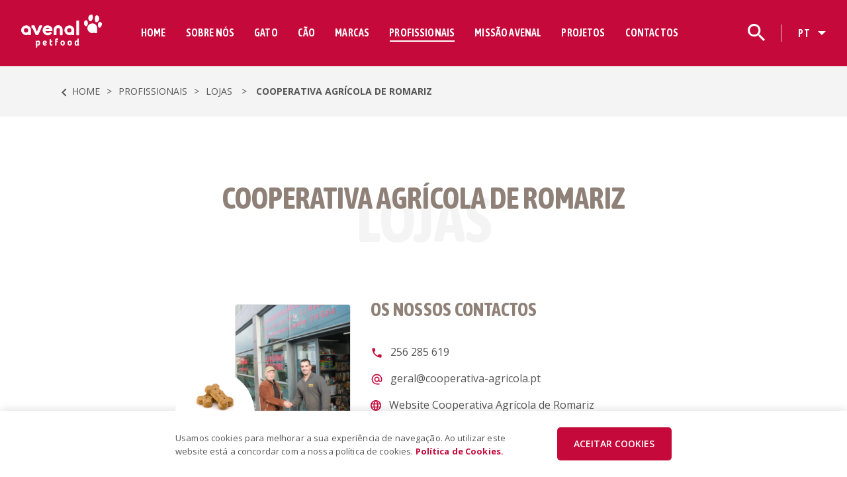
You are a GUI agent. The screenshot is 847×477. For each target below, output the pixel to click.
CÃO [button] (306, 32)
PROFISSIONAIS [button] (422, 32)
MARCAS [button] (352, 32)
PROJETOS (583, 32)
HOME (153, 32)
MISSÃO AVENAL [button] (507, 32)
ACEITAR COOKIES (614, 443)
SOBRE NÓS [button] (210, 32)
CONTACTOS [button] (651, 32)
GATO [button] (266, 32)
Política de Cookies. (460, 451)
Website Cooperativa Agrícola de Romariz (490, 405)
